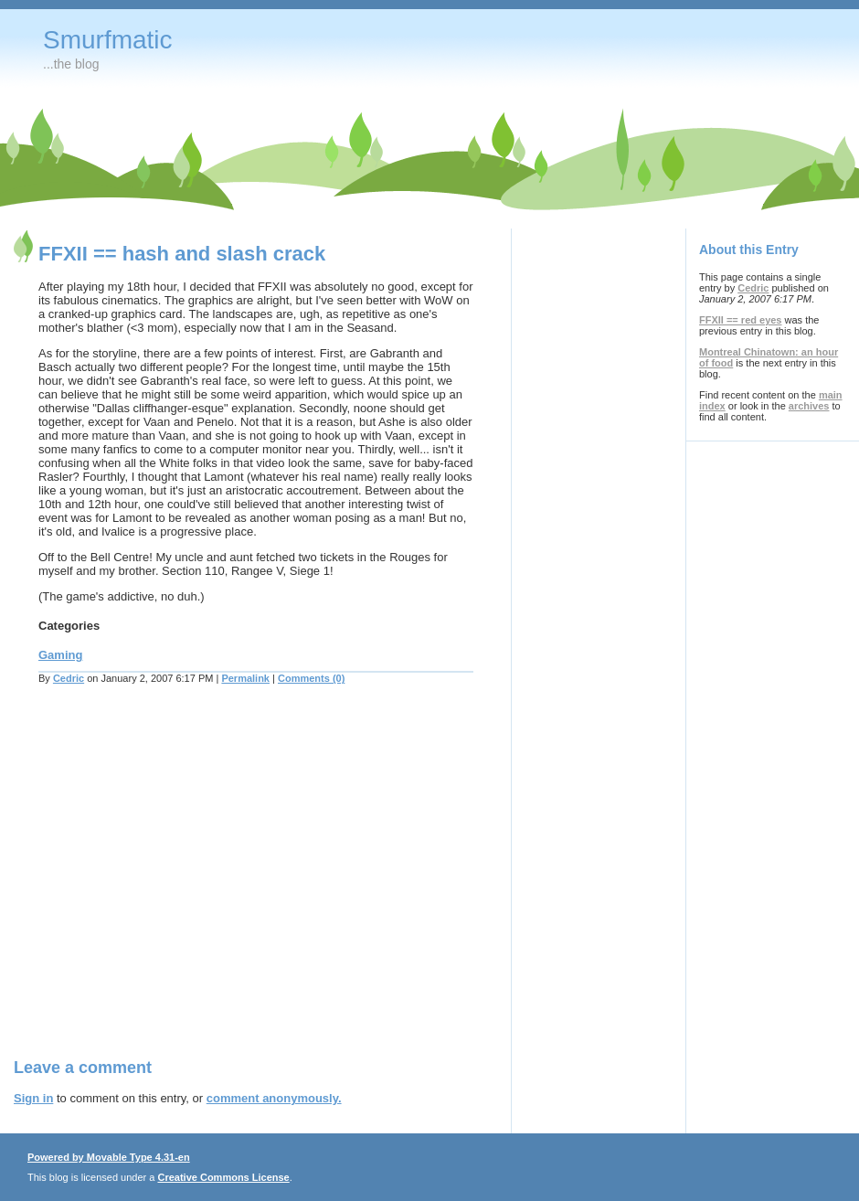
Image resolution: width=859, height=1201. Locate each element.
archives (809, 405)
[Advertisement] (171, 882)
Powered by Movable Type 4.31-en (108, 1157)
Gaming (60, 655)
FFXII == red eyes (740, 319)
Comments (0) (311, 678)
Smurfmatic (108, 40)
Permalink (245, 678)
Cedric (68, 678)
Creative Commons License (223, 1177)
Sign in (33, 1098)
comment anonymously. (274, 1098)
